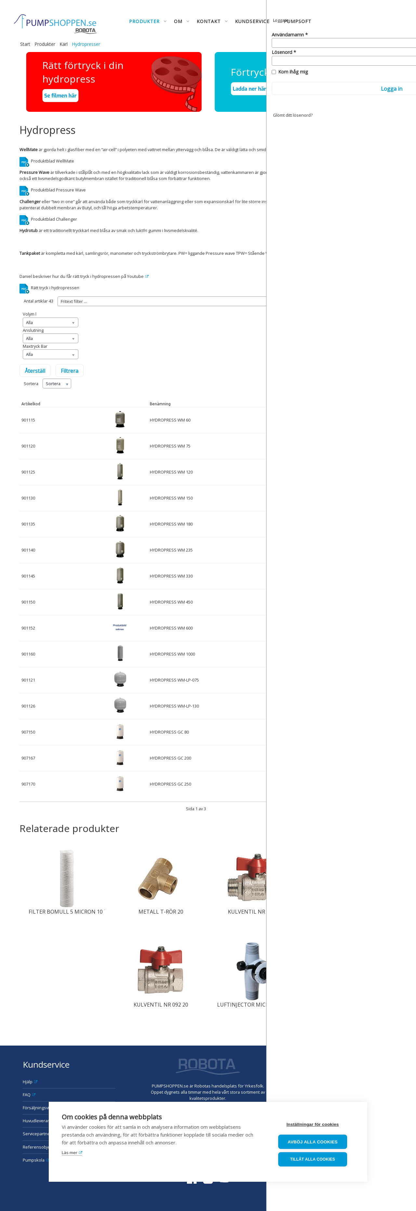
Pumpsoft (297, 21)
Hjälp (27, 1082)
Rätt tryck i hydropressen (55, 288)
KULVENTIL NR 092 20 (161, 1004)
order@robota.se (376, 1086)
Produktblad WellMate (52, 161)
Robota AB (367, 1061)
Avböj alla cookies (315, 1142)
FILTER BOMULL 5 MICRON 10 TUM (72, 911)
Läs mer (69, 1153)
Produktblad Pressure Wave (58, 190)
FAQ (27, 1095)
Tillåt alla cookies (314, 1159)
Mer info (382, 628)
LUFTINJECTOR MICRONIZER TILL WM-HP (268, 1004)
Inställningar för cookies (315, 1125)
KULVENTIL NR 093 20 (255, 911)
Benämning (160, 404)
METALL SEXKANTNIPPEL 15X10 (350, 911)
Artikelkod (30, 404)
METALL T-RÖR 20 (160, 911)
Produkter (44, 44)
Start (25, 44)
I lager (300, 404)
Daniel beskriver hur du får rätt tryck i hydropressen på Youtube (82, 276)
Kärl (63, 44)
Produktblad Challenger (54, 219)
